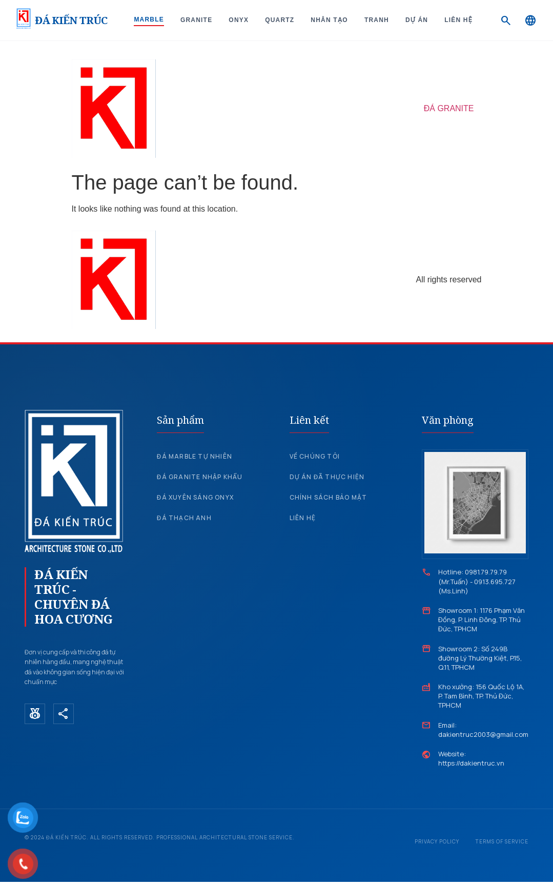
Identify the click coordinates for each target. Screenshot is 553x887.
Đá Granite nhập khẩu (199, 476)
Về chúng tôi (315, 456)
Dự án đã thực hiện (327, 476)
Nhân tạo (329, 20)
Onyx (239, 20)
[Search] (506, 20)
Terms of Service (502, 841)
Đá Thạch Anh (184, 517)
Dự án (416, 20)
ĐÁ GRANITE (449, 108)
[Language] (530, 20)
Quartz (279, 20)
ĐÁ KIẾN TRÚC (71, 20)
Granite (196, 20)
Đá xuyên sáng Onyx (195, 497)
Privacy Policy (437, 841)
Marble (149, 19)
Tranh (376, 20)
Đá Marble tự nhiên (194, 456)
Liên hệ (458, 20)
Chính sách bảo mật (328, 497)
